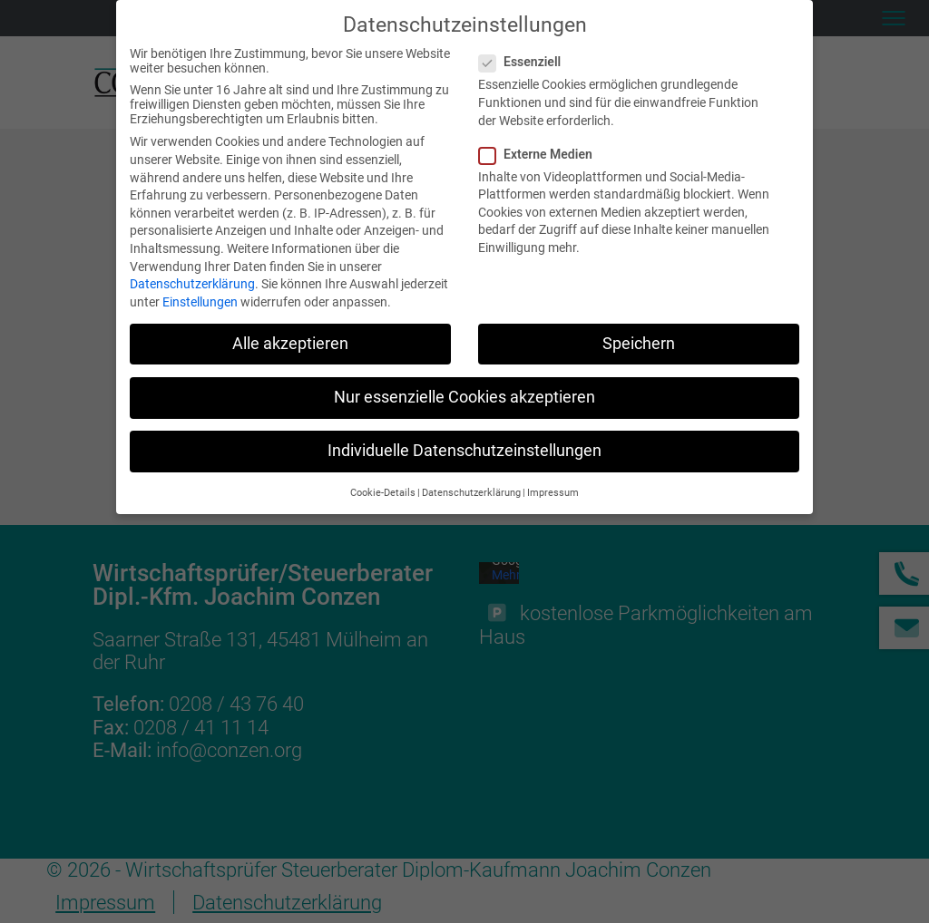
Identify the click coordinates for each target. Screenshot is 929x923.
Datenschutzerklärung (192, 281)
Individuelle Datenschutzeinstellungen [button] (464, 448)
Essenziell (527, 59)
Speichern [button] (638, 340)
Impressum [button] (553, 490)
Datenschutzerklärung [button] (471, 490)
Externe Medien (543, 150)
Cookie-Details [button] (383, 490)
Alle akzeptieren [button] (290, 340)
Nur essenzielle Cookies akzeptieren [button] (464, 394)
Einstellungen (200, 298)
